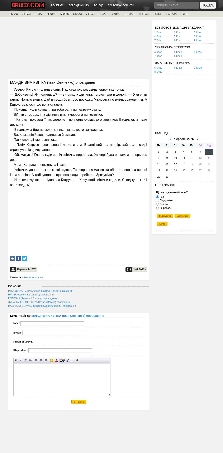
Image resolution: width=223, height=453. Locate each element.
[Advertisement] (78, 49)
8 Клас (178, 40)
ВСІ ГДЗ (98, 5)
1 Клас (158, 32)
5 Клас (178, 36)
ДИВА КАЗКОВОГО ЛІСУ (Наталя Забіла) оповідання (39, 302)
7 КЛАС (90, 14)
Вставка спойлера (76, 360)
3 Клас (198, 32)
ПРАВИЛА (170, 14)
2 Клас (178, 32)
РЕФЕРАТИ (57, 5)
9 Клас (198, 40)
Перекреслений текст (30, 360)
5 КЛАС (64, 14)
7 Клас (158, 40)
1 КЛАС (13, 14)
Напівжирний (16, 360)
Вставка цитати (67, 360)
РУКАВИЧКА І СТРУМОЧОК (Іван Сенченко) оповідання (40, 290)
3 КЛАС (39, 14)
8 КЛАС (103, 14)
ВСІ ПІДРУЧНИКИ (79, 5)
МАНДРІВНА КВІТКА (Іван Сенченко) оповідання (67, 315)
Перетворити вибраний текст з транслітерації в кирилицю (72, 360)
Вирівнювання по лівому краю (36, 360)
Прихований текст (62, 360)
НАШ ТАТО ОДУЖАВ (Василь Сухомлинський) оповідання (42, 305)
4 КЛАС (52, 14)
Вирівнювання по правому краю (45, 360)
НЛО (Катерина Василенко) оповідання (31, 294)
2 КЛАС (26, 14)
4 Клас (158, 36)
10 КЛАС (129, 14)
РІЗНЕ (184, 14)
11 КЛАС (143, 14)
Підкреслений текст (25, 360)
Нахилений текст (20, 360)
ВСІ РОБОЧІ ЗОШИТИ (121, 5)
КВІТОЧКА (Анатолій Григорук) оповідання (32, 298)
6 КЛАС (77, 14)
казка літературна (32, 277)
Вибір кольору (56, 360)
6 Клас (198, 36)
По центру (41, 360)
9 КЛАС (116, 14)
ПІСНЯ (157, 14)
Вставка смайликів (51, 360)
